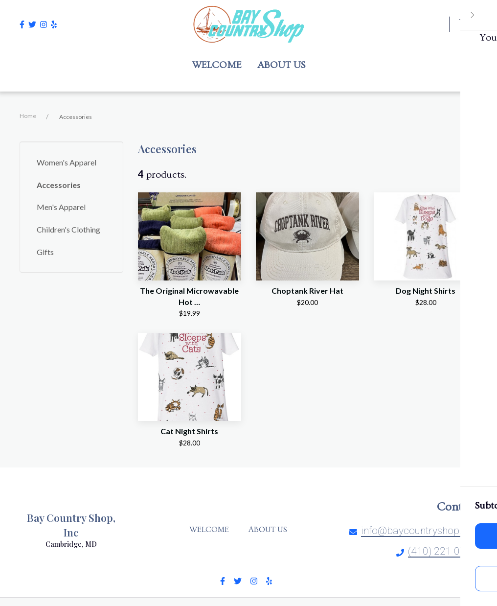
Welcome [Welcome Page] (217, 65)
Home (28, 115)
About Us (270, 530)
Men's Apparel (61, 206)
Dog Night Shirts (425, 290)
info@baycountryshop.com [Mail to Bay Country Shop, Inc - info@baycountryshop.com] (421, 530)
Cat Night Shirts (189, 431)
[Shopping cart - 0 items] (465, 24)
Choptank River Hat (307, 290)
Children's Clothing (68, 229)
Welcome (212, 530)
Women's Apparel (66, 162)
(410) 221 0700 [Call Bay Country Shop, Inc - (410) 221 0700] (442, 551)
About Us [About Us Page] (281, 65)
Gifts (45, 251)
